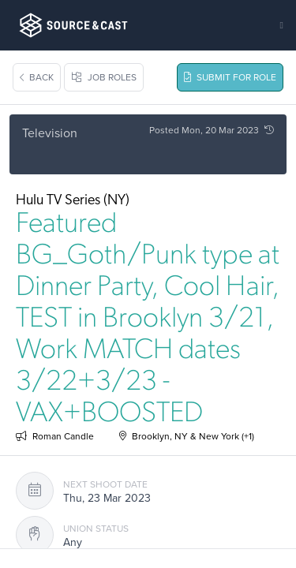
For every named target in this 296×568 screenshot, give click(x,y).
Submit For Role (230, 77)
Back (37, 77)
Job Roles (104, 77)
